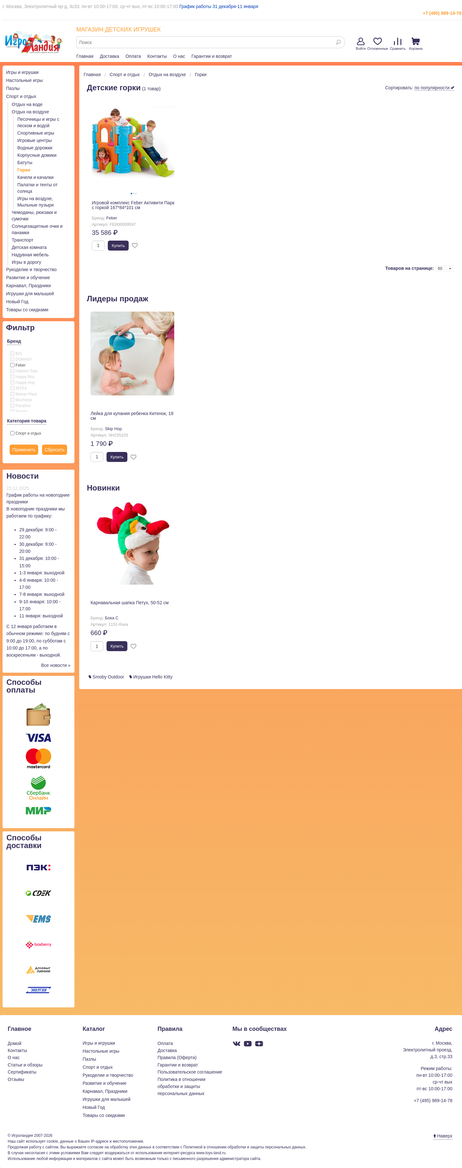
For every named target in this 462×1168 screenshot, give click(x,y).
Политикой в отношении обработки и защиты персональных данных (244, 1147)
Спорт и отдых (21, 96)
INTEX (18, 388)
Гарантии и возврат (212, 56)
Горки (23, 170)
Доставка (109, 56)
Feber (18, 365)
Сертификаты (22, 1072)
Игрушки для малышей (30, 293)
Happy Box (22, 377)
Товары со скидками (27, 309)
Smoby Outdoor (106, 676)
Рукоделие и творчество (31, 269)
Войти (361, 44)
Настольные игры (24, 80)
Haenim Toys (24, 371)
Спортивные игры (35, 133)
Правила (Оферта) (177, 1057)
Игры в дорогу (26, 262)
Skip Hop (113, 428)
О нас (179, 56)
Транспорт (22, 240)
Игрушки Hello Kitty (151, 676)
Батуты (24, 162)
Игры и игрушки (22, 72)
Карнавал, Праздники (28, 285)
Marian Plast (23, 394)
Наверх (442, 1135)
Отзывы (16, 1079)
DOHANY (21, 359)
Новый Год (17, 301)
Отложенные (378, 44)
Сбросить (54, 449)
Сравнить (398, 44)
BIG (16, 353)
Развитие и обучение (28, 277)
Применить (23, 449)
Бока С (111, 617)
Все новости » (56, 665)
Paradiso (20, 405)
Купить (118, 245)
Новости (22, 476)
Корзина (416, 44)
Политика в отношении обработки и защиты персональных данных (181, 1086)
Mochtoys (21, 400)
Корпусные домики (36, 155)
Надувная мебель (30, 254)
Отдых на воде (27, 104)
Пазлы (13, 88)
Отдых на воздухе (30, 111)
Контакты (157, 56)
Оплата (133, 56)
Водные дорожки (34, 147)
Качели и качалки (35, 177)
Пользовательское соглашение (190, 1072)
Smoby (19, 411)
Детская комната (29, 247)
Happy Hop (22, 382)
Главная (84, 56)
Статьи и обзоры (25, 1064)
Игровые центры (34, 140)
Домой (14, 1043)
